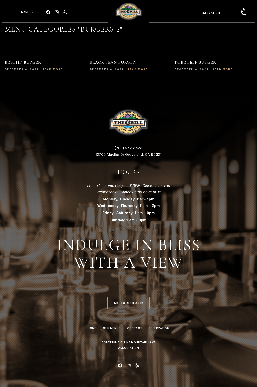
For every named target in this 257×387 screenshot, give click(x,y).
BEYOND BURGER (23, 62)
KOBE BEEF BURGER (195, 62)
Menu (25, 12)
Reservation (210, 12)
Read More (53, 69)
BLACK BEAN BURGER (113, 62)
